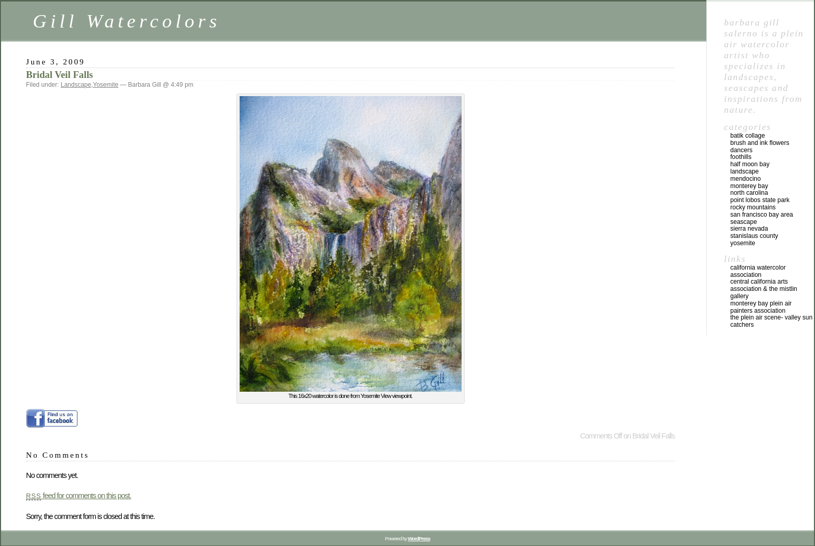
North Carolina (749, 192)
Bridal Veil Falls (59, 74)
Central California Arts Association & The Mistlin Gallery (763, 289)
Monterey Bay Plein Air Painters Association (761, 307)
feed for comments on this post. (78, 495)
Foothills (741, 157)
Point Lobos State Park (760, 200)
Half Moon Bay (749, 164)
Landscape (76, 84)
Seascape (743, 221)
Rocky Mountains (752, 207)
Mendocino (745, 178)
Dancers (741, 150)
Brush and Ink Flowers (759, 143)
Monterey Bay (749, 186)
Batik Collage (747, 135)
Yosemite (106, 84)
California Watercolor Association (758, 271)
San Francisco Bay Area (761, 214)
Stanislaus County (754, 235)
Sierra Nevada (749, 228)
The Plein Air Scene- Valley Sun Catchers (771, 321)
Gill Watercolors (126, 21)
